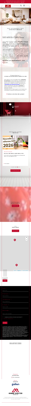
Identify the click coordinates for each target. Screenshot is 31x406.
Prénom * (6, 293)
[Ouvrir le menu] (24, 5)
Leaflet (15, 270)
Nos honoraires (6, 398)
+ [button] (26, 237)
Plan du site (12, 398)
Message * (6, 310)
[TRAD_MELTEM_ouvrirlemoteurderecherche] (21, 5)
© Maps (19, 270)
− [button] (26, 240)
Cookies (18, 399)
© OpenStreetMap (25, 270)
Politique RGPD (13, 399)
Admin (23, 398)
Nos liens (26, 398)
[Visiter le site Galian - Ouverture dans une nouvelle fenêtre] (15, 384)
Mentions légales (18, 398)
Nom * (5, 288)
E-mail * (6, 304)
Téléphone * (7, 299)
